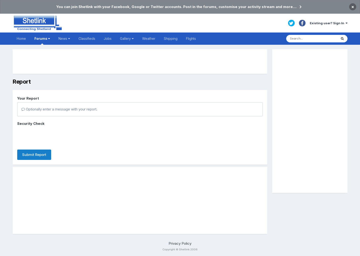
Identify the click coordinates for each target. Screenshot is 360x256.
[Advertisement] (140, 61)
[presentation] (53, 137)
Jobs (108, 39)
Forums (42, 41)
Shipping (171, 39)
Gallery (127, 39)
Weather (148, 39)
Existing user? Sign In (329, 23)
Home (21, 39)
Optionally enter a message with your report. (59, 109)
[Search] (311, 38)
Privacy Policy (180, 243)
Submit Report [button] (34, 154)
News (64, 39)
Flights (191, 39)
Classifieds (87, 39)
